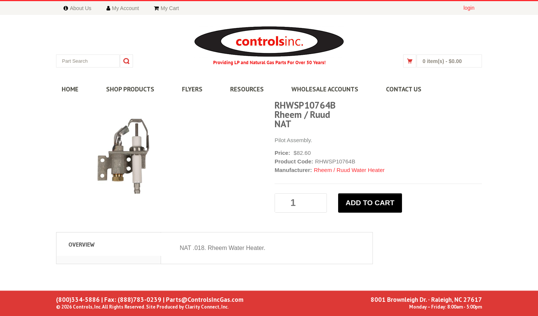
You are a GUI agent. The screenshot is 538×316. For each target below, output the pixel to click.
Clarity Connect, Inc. (207, 307)
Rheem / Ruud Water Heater (349, 170)
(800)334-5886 (78, 299)
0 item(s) (442, 61)
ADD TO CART (370, 203)
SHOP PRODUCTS (130, 89)
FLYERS (192, 89)
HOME (70, 89)
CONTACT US (403, 89)
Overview (81, 244)
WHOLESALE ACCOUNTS (324, 89)
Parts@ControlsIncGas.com (205, 299)
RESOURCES (247, 89)
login (468, 8)
